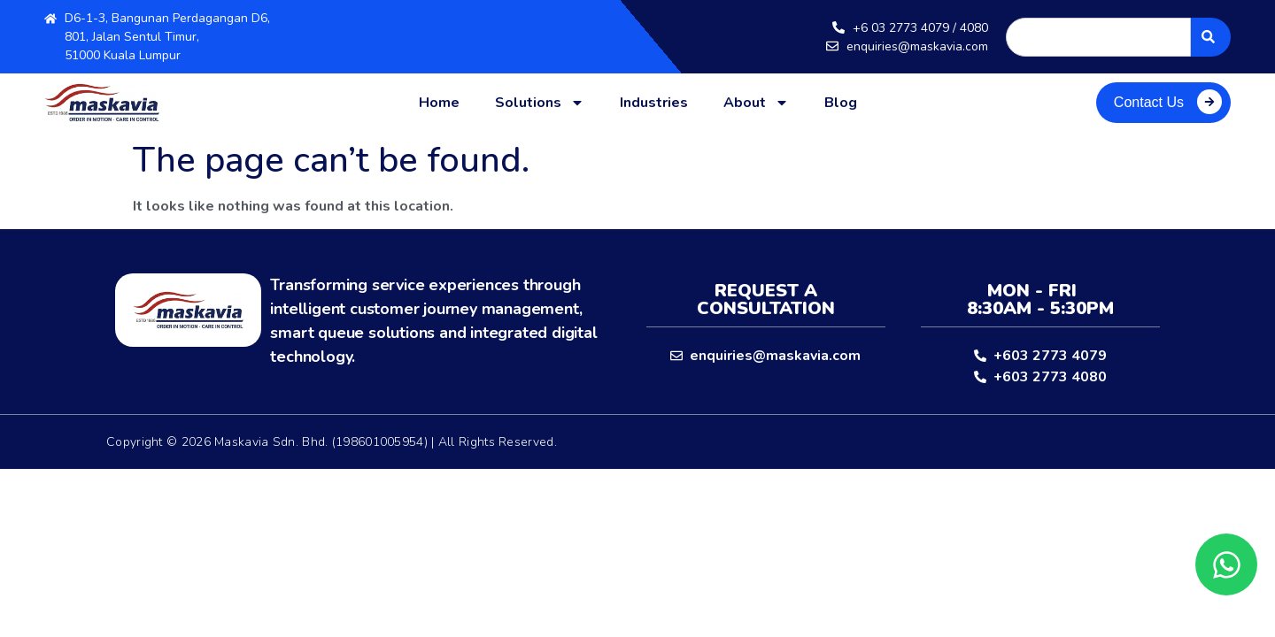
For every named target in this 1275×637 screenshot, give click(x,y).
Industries (654, 102)
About (756, 102)
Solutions (539, 102)
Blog (840, 102)
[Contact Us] (1209, 101)
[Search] (1211, 37)
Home (439, 102)
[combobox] (1098, 37)
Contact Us (1149, 102)
